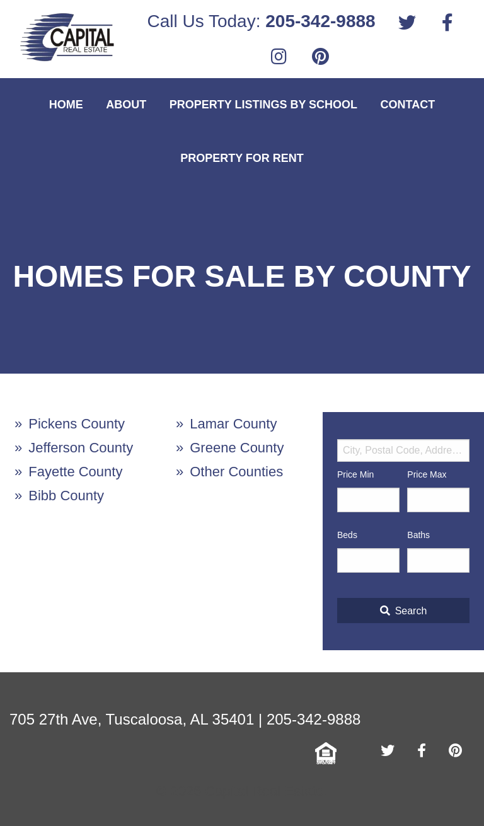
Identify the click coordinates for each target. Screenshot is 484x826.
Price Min (355, 474)
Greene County (237, 448)
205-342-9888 (313, 719)
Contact (408, 104)
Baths (418, 535)
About (126, 104)
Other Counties (236, 471)
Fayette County (75, 471)
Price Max (426, 474)
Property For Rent (242, 158)
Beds (347, 535)
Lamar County (233, 424)
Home (66, 104)
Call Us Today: (261, 21)
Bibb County (66, 495)
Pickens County (76, 424)
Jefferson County (80, 448)
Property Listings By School (263, 104)
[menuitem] (261, 21)
